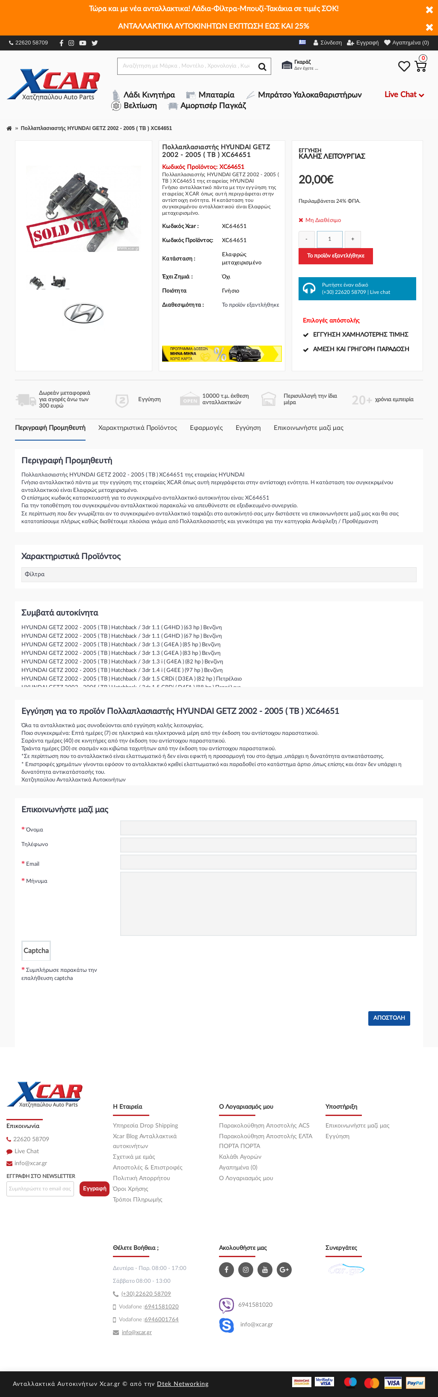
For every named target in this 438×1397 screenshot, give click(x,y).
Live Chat (27, 1151)
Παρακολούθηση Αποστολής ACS (264, 1126)
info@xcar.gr (31, 1163)
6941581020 (245, 1306)
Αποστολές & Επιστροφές (148, 1168)
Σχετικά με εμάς (134, 1157)
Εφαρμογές (206, 428)
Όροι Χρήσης (130, 1189)
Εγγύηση (248, 428)
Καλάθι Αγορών (240, 1157)
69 (148, 1307)
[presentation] (185, 977)
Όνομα (34, 830)
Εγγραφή (95, 1189)
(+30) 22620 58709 (344, 292)
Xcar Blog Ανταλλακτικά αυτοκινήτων (145, 1141)
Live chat (380, 292)
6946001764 (162, 1320)
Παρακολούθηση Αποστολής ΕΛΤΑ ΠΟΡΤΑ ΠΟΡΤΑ (265, 1141)
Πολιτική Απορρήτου (141, 1178)
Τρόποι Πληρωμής (138, 1200)
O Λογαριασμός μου (246, 1178)
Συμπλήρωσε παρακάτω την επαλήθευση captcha (59, 975)
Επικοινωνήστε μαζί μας (308, 428)
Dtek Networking (183, 1384)
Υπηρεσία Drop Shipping (145, 1126)
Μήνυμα (36, 881)
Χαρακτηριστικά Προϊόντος (137, 428)
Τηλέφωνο (34, 844)
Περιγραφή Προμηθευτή (50, 428)
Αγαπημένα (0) (238, 1168)
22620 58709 (28, 42)
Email (32, 864)
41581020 (165, 1307)
